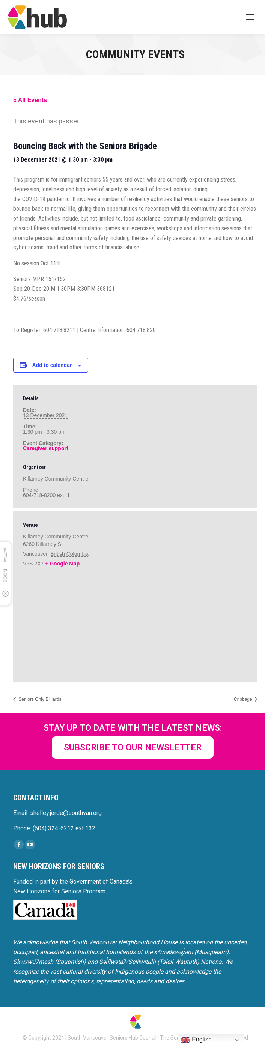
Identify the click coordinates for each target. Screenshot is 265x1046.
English (196, 1039)
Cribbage (243, 699)
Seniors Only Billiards (39, 699)
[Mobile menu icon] (249, 16)
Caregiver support (45, 448)
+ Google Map (62, 564)
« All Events (30, 100)
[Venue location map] (135, 624)
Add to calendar (52, 365)
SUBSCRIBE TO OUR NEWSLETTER (133, 747)
